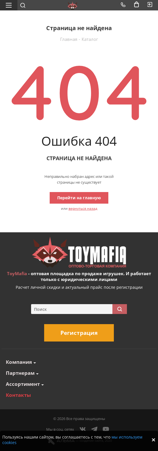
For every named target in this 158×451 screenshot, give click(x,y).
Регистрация (79, 333)
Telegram (94, 429)
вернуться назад (83, 208)
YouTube (106, 429)
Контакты (18, 395)
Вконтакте (82, 429)
